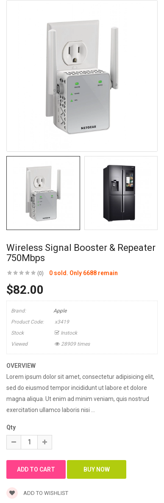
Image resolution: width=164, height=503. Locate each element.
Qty (11, 427)
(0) (40, 273)
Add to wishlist (37, 493)
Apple (60, 311)
